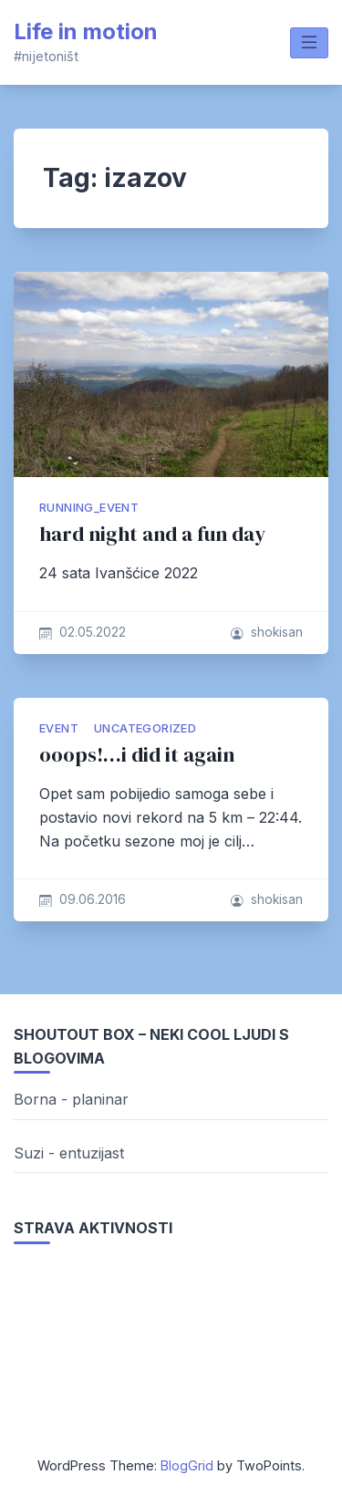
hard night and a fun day (152, 534)
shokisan (277, 632)
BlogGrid (187, 1465)
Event (58, 728)
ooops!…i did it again (136, 755)
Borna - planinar (71, 1099)
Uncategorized (145, 728)
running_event (89, 507)
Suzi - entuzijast (69, 1153)
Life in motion (86, 31)
